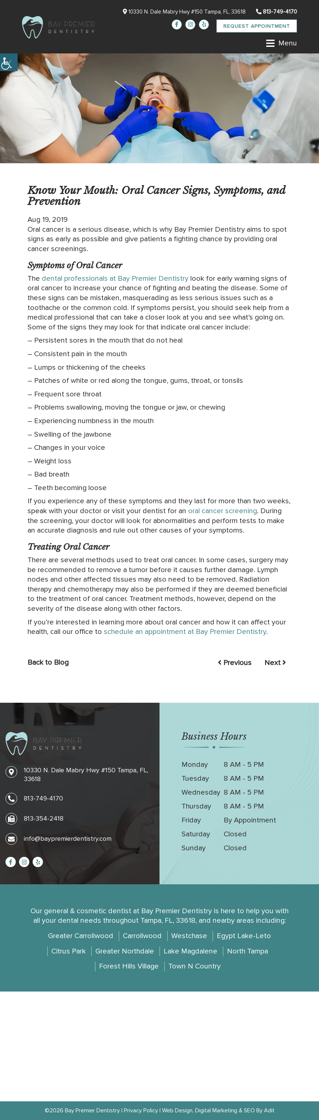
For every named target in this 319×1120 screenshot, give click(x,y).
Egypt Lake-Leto (244, 936)
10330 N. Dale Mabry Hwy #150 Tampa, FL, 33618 (184, 11)
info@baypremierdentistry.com (58, 838)
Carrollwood (142, 936)
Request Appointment (256, 26)
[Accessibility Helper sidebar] (9, 62)
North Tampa (247, 951)
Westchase (189, 936)
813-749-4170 (276, 11)
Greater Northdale (124, 951)
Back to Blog (48, 662)
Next (275, 662)
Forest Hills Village (129, 966)
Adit (269, 1110)
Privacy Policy (141, 1110)
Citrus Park (68, 951)
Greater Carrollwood (80, 936)
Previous (235, 662)
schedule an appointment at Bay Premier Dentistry (185, 631)
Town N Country (194, 966)
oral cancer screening (222, 511)
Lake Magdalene (190, 951)
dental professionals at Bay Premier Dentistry (115, 278)
